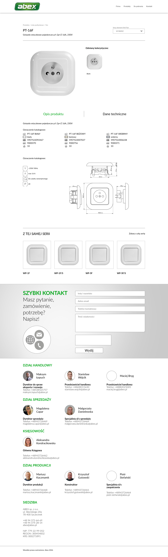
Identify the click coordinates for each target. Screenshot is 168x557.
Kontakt (149, 6)
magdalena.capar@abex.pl (36, 424)
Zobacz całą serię (137, 233)
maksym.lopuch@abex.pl (35, 392)
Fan (46, 25)
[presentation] (93, 340)
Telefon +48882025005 (118, 387)
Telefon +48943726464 (118, 492)
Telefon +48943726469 (35, 421)
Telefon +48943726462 (35, 455)
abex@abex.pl (30, 525)
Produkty (127, 6)
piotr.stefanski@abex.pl (118, 495)
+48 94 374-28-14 (32, 523)
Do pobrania (138, 6)
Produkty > (27, 25)
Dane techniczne (114, 114)
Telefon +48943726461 (77, 490)
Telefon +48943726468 (35, 490)
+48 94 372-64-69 (32, 520)
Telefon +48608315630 (77, 387)
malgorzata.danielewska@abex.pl (78, 424)
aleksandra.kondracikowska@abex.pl (36, 458)
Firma (118, 6)
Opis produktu (53, 114)
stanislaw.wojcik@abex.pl (77, 389)
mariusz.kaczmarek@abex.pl (36, 492)
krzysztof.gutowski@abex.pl (78, 492)
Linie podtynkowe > (38, 25)
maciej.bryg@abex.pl (116, 389)
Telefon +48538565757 (35, 390)
